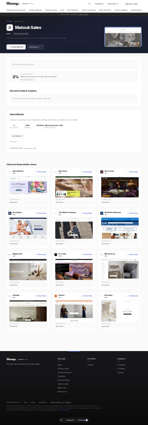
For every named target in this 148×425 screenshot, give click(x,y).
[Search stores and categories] (89, 4)
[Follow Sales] (16, 46)
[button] (114, 4)
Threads (120, 372)
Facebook (121, 365)
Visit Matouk (17, 136)
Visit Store (34, 47)
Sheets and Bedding (21, 34)
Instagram (13, 141)
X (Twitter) (121, 369)
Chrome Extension (65, 372)
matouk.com (18, 21)
